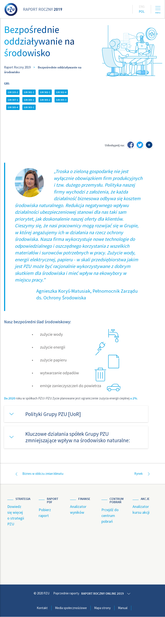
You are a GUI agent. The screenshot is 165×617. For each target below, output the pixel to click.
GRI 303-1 (29, 107)
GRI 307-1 (13, 99)
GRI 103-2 (13, 92)
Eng (142, 7)
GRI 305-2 (45, 99)
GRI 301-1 (29, 92)
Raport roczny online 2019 (103, 594)
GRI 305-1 (29, 99)
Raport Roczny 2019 (17, 67)
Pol (142, 11)
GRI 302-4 (61, 92)
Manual (122, 608)
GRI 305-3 (61, 99)
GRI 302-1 (45, 92)
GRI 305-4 (13, 107)
